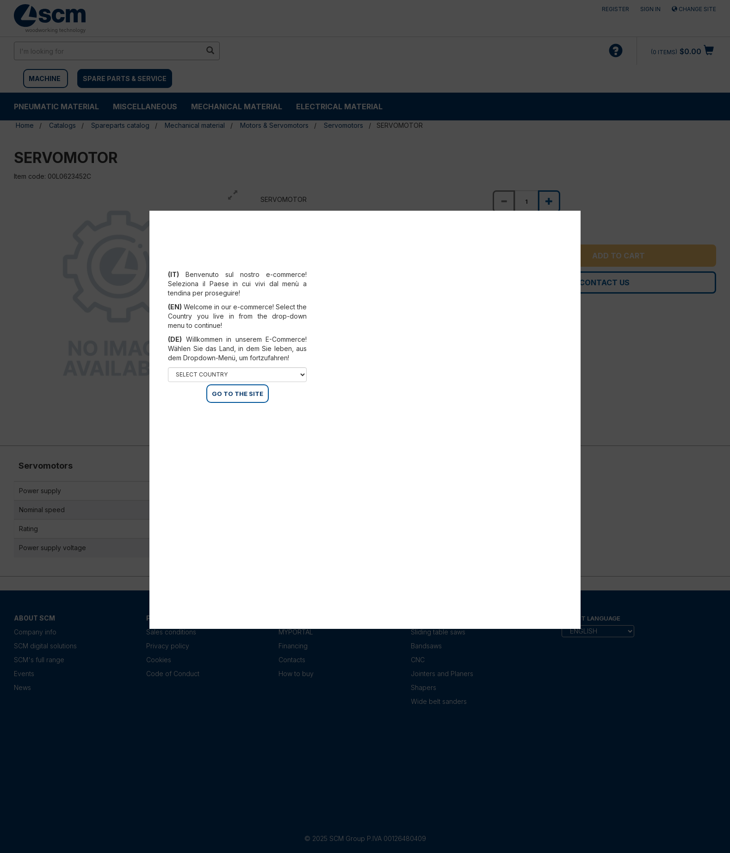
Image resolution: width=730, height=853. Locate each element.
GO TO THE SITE (237, 393)
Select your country (237, 263)
